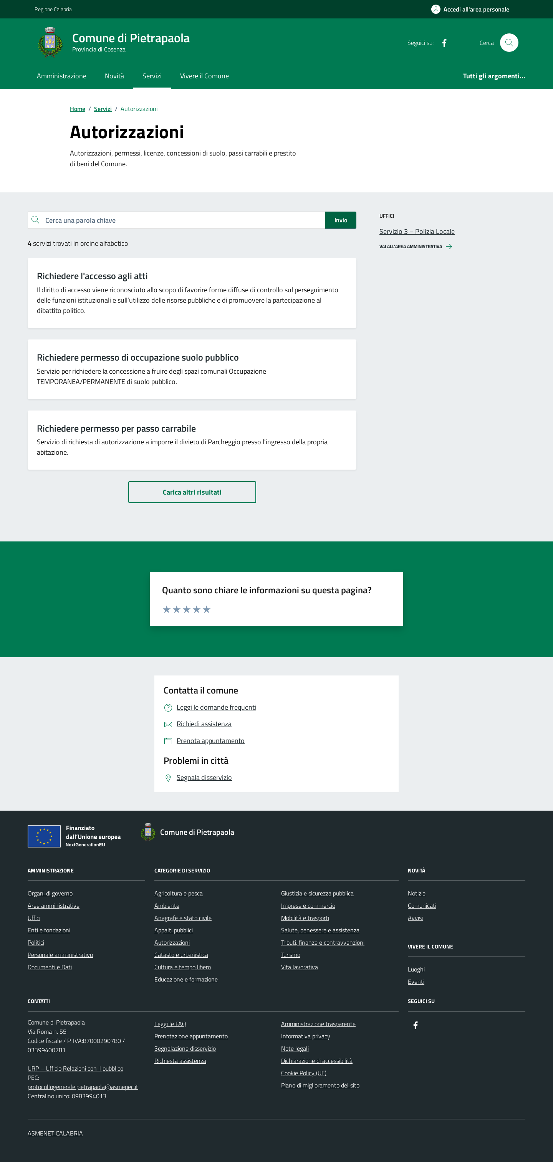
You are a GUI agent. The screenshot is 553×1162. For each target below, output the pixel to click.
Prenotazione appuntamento (191, 1036)
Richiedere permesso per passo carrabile (116, 428)
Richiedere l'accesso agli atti (92, 275)
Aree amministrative (53, 905)
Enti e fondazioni (49, 930)
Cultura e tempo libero (182, 967)
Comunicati (422, 905)
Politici (36, 942)
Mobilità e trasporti (305, 917)
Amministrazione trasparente (318, 1023)
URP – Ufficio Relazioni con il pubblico (75, 1068)
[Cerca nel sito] (509, 42)
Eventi (416, 981)
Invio (340, 220)
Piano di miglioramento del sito (320, 1085)
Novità (114, 76)
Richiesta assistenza (180, 1060)
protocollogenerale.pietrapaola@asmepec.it (83, 1086)
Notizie (417, 893)
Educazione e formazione (186, 979)
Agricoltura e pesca (178, 893)
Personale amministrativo (60, 954)
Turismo (290, 954)
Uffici (34, 917)
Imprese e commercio (308, 905)
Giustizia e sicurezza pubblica (317, 893)
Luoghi (416, 969)
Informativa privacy (305, 1036)
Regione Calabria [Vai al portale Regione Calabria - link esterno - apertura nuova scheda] (53, 9)
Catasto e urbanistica (181, 954)
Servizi (152, 76)
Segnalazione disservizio (185, 1048)
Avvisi (415, 917)
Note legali (295, 1048)
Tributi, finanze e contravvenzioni (322, 942)
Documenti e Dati (50, 967)
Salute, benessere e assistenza (320, 930)
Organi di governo (50, 893)
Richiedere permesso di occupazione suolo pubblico (138, 357)
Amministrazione (61, 76)
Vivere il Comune (204, 76)
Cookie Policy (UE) (303, 1073)
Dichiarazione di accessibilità (317, 1060)
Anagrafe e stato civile (183, 917)
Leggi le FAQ (170, 1023)
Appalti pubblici (173, 930)
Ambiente (166, 905)
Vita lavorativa (299, 967)
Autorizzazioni (172, 942)
